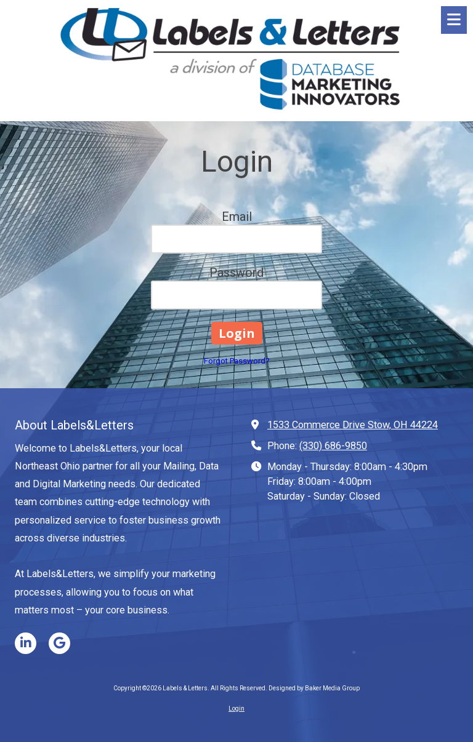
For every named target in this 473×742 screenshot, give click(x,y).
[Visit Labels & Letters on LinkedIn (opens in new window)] (25, 643)
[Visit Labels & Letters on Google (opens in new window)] (59, 643)
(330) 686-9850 (333, 446)
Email (237, 216)
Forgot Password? (237, 360)
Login (236, 708)
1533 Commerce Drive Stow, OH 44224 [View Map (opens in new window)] (352, 425)
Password (236, 272)
